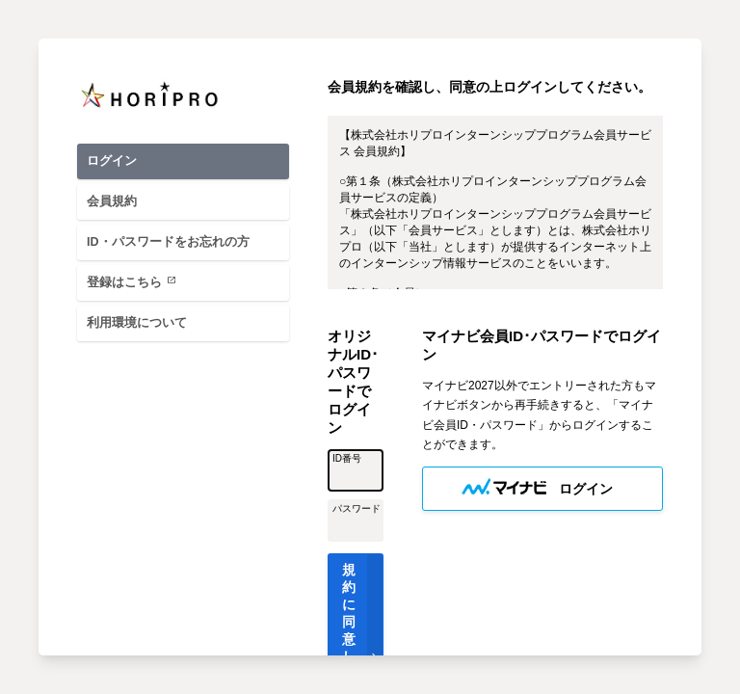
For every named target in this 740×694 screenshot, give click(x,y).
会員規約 (112, 201)
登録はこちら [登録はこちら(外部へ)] (135, 281)
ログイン (112, 161)
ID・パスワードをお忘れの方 (168, 242)
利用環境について (137, 323)
